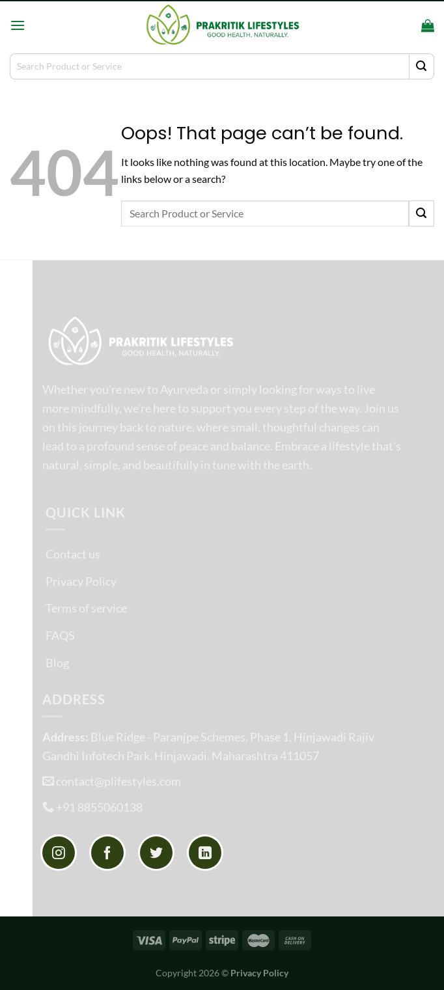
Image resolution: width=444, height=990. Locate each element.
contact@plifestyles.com (118, 781)
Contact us (73, 554)
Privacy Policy (81, 581)
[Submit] (421, 66)
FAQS (60, 635)
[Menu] (17, 25)
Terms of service (86, 608)
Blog (57, 662)
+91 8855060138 (99, 807)
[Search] (407, 24)
